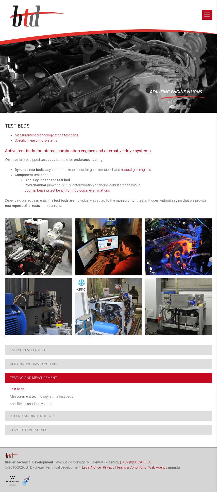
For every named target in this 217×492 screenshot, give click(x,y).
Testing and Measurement (33, 378)
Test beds (17, 389)
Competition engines (28, 430)
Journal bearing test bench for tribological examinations (67, 190)
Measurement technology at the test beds (46, 135)
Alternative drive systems (33, 364)
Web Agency (157, 467)
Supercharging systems (31, 416)
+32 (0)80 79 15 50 (136, 462)
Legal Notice (91, 467)
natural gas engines (136, 170)
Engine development (28, 350)
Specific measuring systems (36, 140)
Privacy (108, 467)
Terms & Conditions (131, 467)
